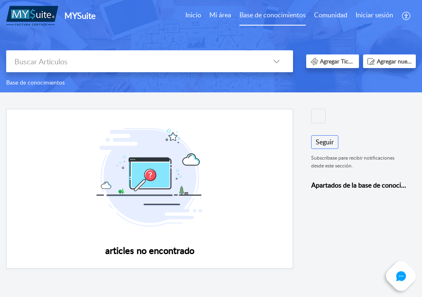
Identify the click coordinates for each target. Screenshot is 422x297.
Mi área (220, 14)
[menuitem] (193, 16)
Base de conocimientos (272, 14)
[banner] (211, 46)
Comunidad (330, 14)
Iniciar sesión (374, 14)
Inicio (193, 14)
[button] (406, 15)
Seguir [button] (325, 141)
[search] (133, 61)
